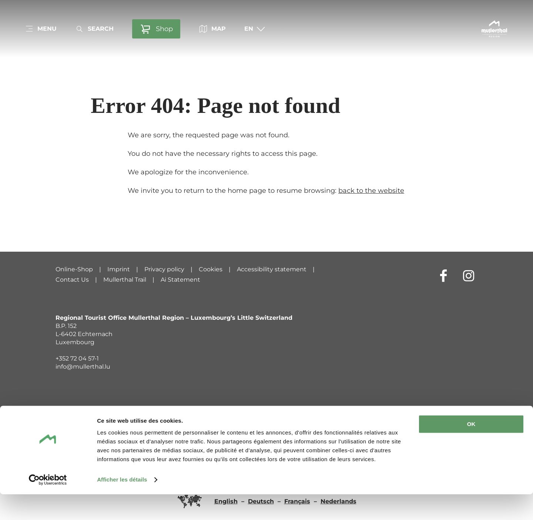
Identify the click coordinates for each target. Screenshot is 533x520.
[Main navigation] (41, 29)
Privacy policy (164, 269)
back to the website (371, 191)
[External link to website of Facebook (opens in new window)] (443, 275)
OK (471, 450)
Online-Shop (74, 269)
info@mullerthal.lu (83, 366)
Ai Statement (180, 279)
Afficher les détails (122, 505)
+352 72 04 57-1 (77, 358)
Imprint (118, 269)
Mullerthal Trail (124, 279)
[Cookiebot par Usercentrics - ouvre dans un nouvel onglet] (48, 505)
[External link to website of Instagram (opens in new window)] (468, 275)
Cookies (210, 269)
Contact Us (72, 279)
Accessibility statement (271, 269)
